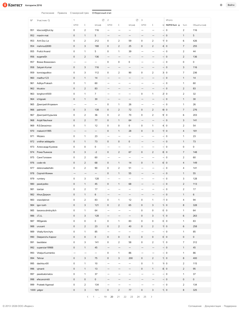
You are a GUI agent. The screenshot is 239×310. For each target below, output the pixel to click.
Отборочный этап (101, 13)
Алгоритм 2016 (33, 5)
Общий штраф (201, 25)
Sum (186, 25)
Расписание (48, 13)
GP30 (77, 25)
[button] (43, 20)
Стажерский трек (79, 13)
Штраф (100, 25)
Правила (62, 13)
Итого (171, 20)
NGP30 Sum (173, 25)
